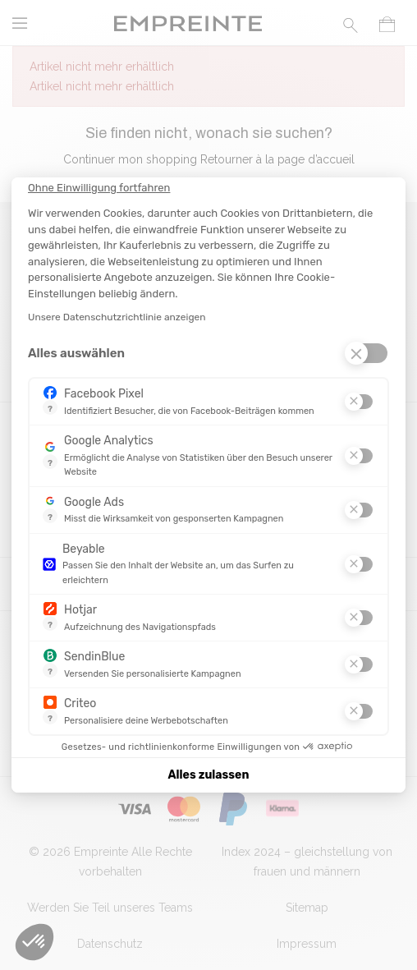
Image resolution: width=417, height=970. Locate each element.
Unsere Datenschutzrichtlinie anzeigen (117, 317)
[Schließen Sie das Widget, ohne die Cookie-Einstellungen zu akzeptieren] (99, 188)
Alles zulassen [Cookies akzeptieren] (209, 775)
